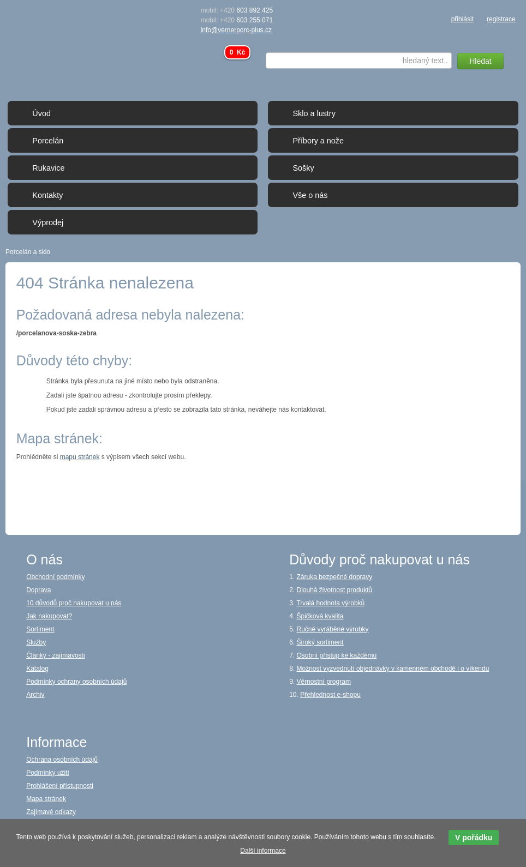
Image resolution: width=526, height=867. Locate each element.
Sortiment (40, 629)
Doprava (38, 590)
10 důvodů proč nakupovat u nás (73, 603)
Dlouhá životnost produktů (335, 590)
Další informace (262, 850)
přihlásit (462, 19)
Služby (36, 642)
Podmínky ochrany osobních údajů (76, 681)
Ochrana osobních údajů (62, 759)
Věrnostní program (324, 681)
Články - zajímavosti (55, 655)
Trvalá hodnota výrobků (330, 603)
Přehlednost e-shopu (330, 695)
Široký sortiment (320, 642)
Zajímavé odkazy (51, 812)
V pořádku (473, 837)
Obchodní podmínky (55, 577)
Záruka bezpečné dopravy (335, 577)
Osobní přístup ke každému (337, 655)
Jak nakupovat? (49, 616)
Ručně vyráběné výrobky (333, 629)
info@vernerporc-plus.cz (236, 30)
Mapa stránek (46, 799)
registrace (501, 19)
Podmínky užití (47, 772)
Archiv (35, 695)
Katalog (37, 668)
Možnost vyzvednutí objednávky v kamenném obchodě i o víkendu (393, 668)
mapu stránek (80, 457)
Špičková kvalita (320, 616)
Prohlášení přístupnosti (59, 786)
